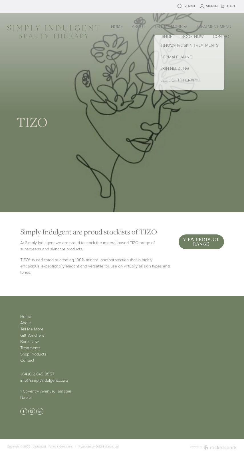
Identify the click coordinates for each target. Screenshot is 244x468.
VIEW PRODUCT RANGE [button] (201, 241)
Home (25, 316)
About (25, 322)
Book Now (29, 341)
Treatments (30, 347)
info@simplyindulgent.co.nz (44, 380)
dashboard (39, 446)
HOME (117, 26)
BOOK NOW (193, 36)
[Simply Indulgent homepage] (53, 31)
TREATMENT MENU (213, 26)
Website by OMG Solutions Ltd (100, 446)
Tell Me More (31, 329)
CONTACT (222, 36)
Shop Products (33, 354)
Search (187, 6)
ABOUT (138, 26)
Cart (228, 6)
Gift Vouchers (32, 335)
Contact (27, 360)
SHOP (167, 36)
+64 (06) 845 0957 (37, 374)
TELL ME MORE (170, 26)
